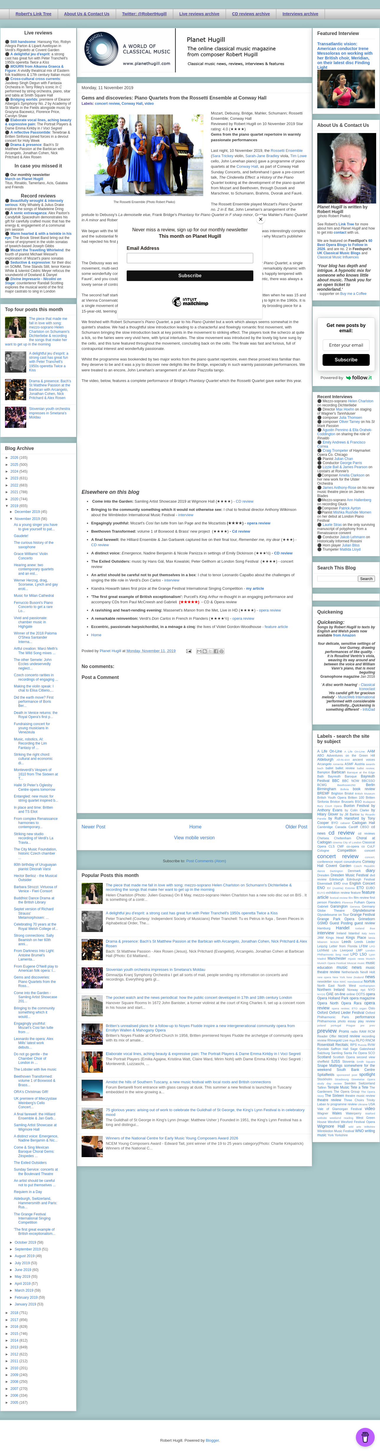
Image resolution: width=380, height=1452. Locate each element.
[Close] (260, 219)
